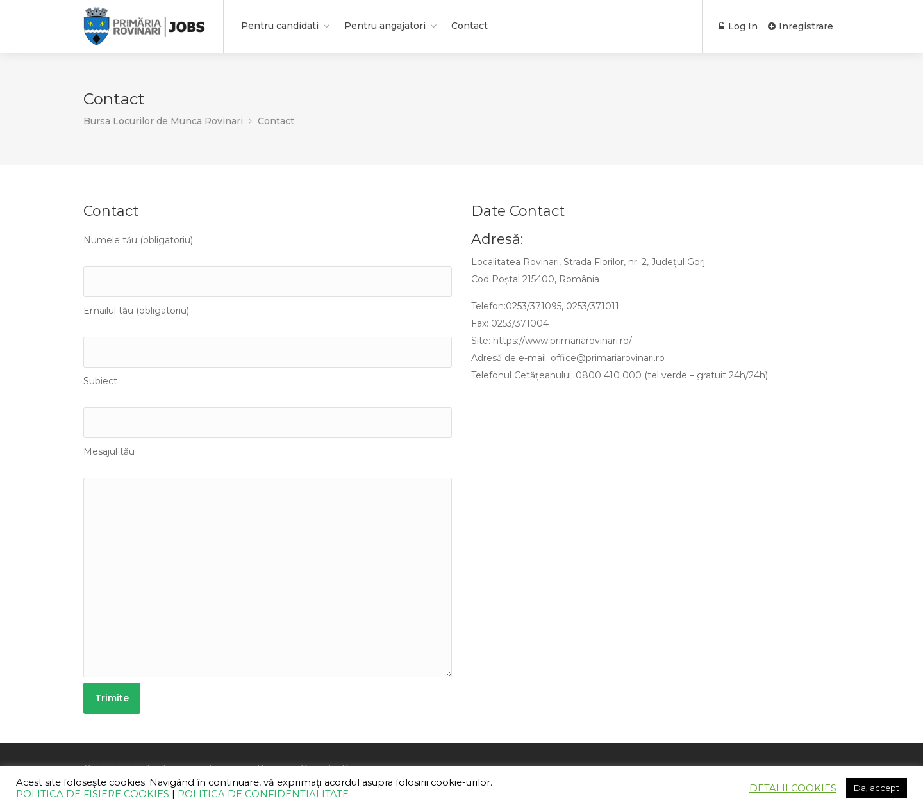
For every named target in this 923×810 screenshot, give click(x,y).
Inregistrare (800, 26)
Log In (738, 26)
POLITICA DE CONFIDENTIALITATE (263, 794)
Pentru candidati (280, 25)
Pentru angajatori (385, 25)
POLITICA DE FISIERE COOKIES (92, 794)
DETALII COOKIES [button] (792, 788)
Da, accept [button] (876, 787)
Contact (469, 25)
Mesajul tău (267, 561)
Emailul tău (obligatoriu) (267, 336)
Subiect (267, 406)
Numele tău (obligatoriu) (267, 265)
